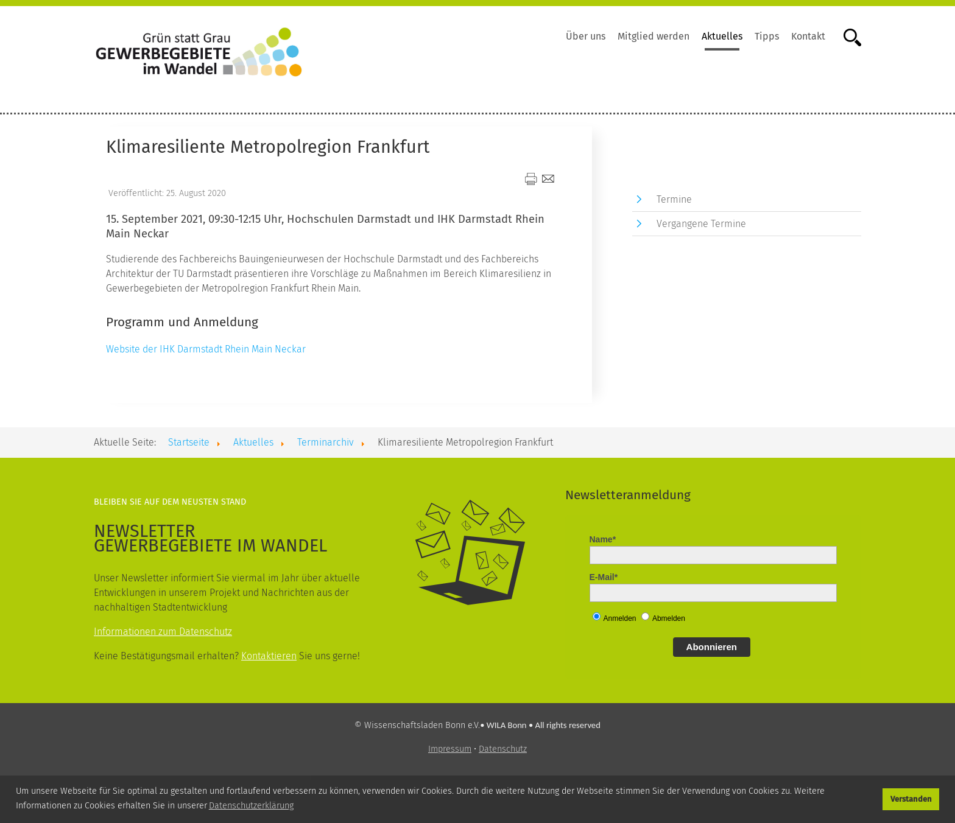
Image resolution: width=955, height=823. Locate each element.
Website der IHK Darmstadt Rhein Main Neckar (206, 349)
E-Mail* (604, 577)
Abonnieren (711, 647)
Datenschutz (503, 749)
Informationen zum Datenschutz (163, 631)
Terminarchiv (325, 442)
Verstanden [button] (911, 799)
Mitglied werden (653, 36)
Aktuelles (722, 36)
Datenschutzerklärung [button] (251, 805)
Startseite (189, 442)
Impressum (449, 749)
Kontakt (808, 36)
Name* (603, 539)
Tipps (767, 36)
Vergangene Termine (701, 223)
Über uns (585, 36)
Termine (674, 199)
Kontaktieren (269, 656)
